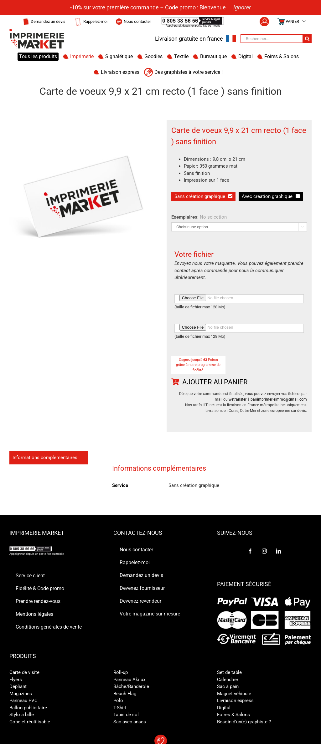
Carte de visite (24, 672)
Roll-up (120, 672)
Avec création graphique (267, 196)
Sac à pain (228, 686)
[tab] (48, 457)
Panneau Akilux (129, 679)
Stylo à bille (21, 714)
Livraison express (235, 700)
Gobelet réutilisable (29, 722)
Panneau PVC (23, 700)
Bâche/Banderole (131, 686)
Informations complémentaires (45, 457)
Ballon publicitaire (28, 708)
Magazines (20, 693)
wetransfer (237, 399)
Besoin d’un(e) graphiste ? (244, 722)
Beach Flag (124, 693)
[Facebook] (250, 551)
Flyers (15, 679)
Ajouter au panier (215, 382)
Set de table (229, 672)
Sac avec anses (129, 722)
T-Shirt (120, 708)
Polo (118, 700)
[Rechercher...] (272, 38)
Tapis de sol (126, 714)
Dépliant (18, 686)
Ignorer (242, 7)
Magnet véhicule (234, 693)
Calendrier (227, 679)
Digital (223, 708)
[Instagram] (264, 551)
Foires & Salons (233, 714)
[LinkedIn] (278, 551)
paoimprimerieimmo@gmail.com (279, 399)
